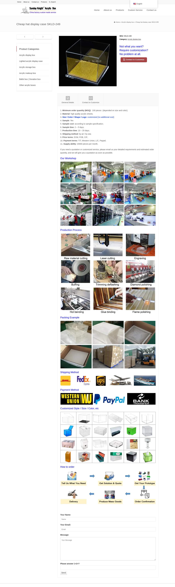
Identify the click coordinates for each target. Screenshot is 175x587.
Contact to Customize (135, 60)
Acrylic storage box (27, 67)
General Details (68, 99)
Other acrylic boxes (27, 85)
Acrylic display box (134, 39)
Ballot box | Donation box (29, 79)
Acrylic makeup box (27, 73)
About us (26, 2)
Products (44, 2)
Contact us (35, 2)
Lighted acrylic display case (31, 61)
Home (19, 2)
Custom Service (135, 10)
